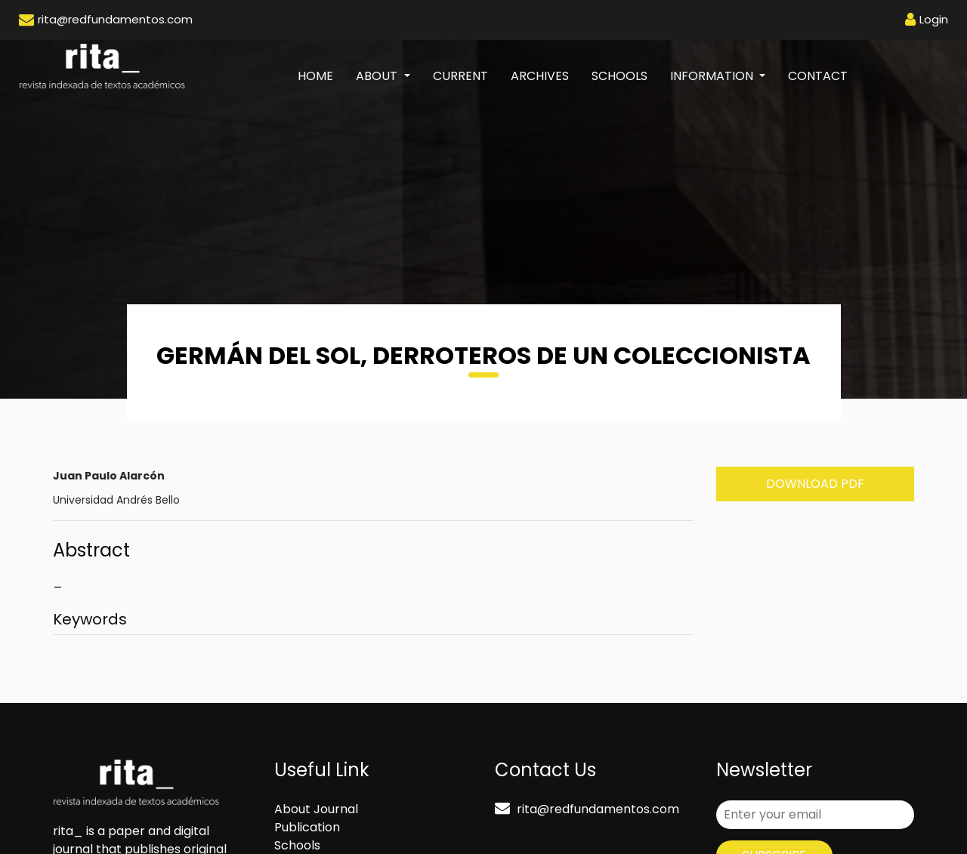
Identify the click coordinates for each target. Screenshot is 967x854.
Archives (540, 76)
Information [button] (713, 76)
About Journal (316, 809)
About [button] (378, 76)
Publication (307, 827)
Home (321, 75)
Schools (619, 76)
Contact (818, 76)
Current (460, 76)
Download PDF (815, 483)
